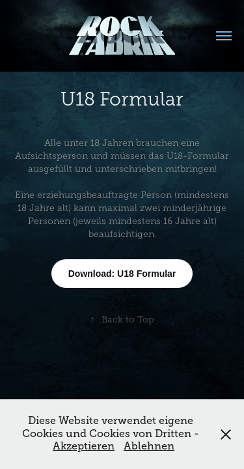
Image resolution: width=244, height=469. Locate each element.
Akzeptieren (84, 446)
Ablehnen (149, 446)
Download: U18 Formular (122, 273)
